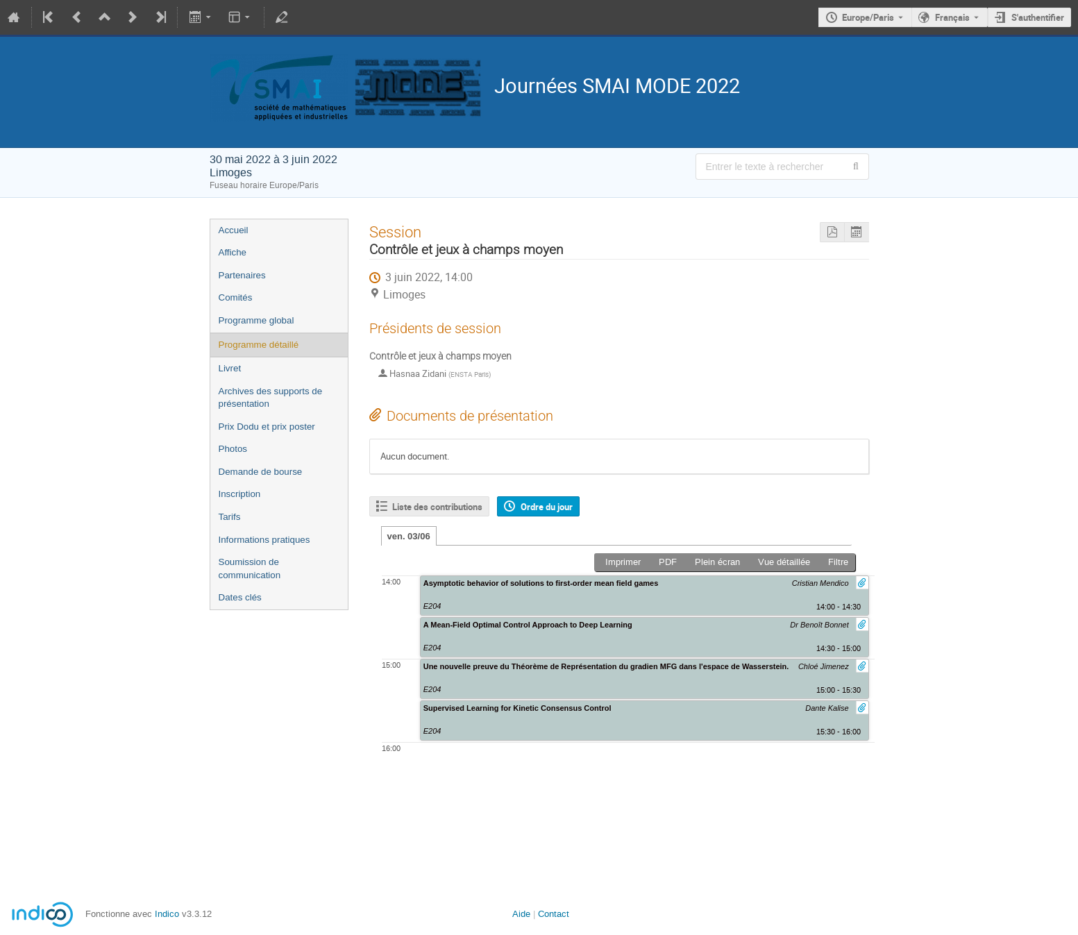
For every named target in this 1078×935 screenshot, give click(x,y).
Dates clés (240, 597)
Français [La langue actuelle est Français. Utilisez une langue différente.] (952, 17)
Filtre (838, 562)
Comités (236, 297)
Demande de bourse (261, 471)
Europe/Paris (868, 17)
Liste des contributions (437, 506)
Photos (233, 449)
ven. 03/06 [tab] (408, 536)
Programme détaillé (259, 344)
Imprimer (623, 562)
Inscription (240, 494)
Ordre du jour (547, 506)
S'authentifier (1037, 17)
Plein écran (717, 562)
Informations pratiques (264, 539)
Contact (553, 914)
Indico (167, 914)
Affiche (233, 252)
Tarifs (230, 517)
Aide (521, 914)
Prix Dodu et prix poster (267, 426)
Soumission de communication (250, 568)
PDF (668, 562)
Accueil (234, 230)
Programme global (256, 320)
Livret (230, 368)
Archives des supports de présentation (271, 398)
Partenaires (242, 275)
